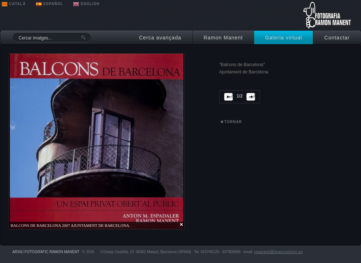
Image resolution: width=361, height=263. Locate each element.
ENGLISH (90, 4)
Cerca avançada (160, 38)
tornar (233, 122)
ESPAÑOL (53, 4)
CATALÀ (17, 4)
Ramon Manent (223, 38)
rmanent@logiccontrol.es (278, 252)
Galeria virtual (283, 38)
